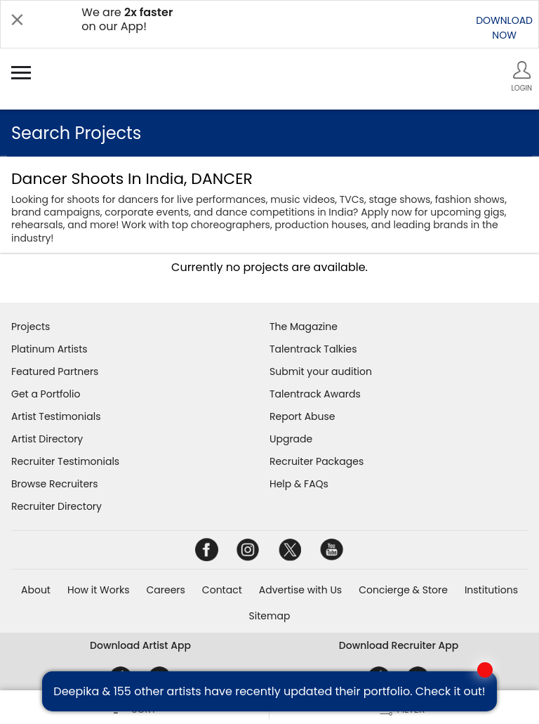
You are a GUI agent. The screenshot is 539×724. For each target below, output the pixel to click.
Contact (222, 589)
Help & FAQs (299, 483)
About (36, 589)
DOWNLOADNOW (504, 27)
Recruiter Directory (56, 506)
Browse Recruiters (54, 483)
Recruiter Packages (317, 461)
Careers (165, 589)
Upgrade (291, 439)
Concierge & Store (403, 589)
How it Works (98, 589)
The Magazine (304, 326)
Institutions (491, 589)
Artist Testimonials (55, 416)
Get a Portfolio (45, 394)
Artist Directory (47, 439)
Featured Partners (54, 371)
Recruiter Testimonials (65, 461)
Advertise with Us (300, 589)
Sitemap (270, 615)
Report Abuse (302, 416)
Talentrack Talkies (313, 349)
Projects (30, 326)
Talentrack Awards (315, 394)
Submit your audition (321, 371)
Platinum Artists (49, 349)
